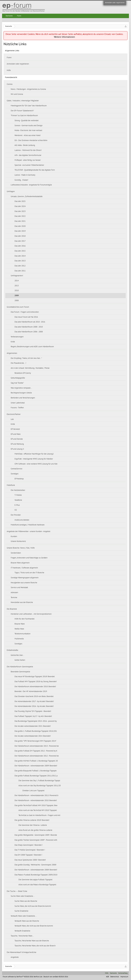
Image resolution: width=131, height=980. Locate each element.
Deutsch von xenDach (55, 977)
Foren (9, 57)
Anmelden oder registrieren (115, 3)
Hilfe (9, 70)
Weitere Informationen (64, 37)
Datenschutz (114, 977)
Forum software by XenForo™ (22, 977)
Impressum (124, 977)
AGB (107, 977)
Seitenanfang (122, 973)
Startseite (9, 16)
